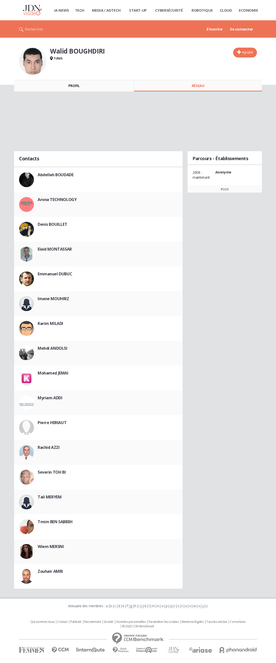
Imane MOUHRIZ (53, 298)
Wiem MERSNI (51, 546)
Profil (74, 85)
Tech (79, 10)
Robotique (202, 10)
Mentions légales (192, 622)
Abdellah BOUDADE (55, 174)
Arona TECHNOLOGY (57, 199)
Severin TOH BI (52, 472)
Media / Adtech (106, 10)
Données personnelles (131, 622)
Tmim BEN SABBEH (55, 521)
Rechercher (34, 29)
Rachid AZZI (48, 447)
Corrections (237, 622)
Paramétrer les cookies (164, 622)
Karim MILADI (50, 323)
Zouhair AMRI (50, 571)
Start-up (138, 10)
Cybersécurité (169, 10)
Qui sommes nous (42, 622)
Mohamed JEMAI (53, 373)
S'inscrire (214, 29)
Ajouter (247, 52)
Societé (108, 622)
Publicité (75, 622)
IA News (61, 10)
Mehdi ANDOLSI (52, 348)
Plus (224, 189)
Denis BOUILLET (52, 224)
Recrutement (92, 622)
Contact (62, 622)
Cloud (226, 10)
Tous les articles (216, 622)
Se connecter (241, 29)
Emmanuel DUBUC (55, 274)
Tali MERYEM (49, 497)
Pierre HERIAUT (52, 422)
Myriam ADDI (50, 398)
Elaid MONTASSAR (55, 249)
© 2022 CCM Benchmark (138, 626)
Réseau (198, 85)
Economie (248, 10)
